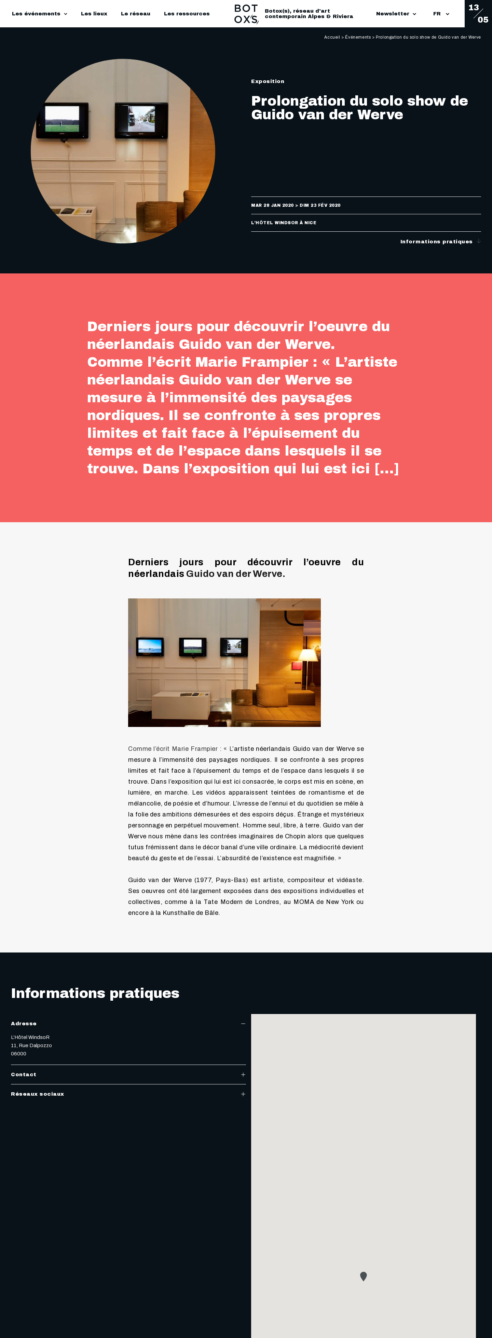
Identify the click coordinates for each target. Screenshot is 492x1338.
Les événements (36, 13)
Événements (358, 37)
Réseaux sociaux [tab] (128, 1094)
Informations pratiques (440, 241)
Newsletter (396, 13)
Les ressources (187, 13)
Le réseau (135, 13)
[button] (363, 1276)
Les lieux (94, 13)
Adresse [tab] (128, 1023)
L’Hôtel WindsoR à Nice (283, 222)
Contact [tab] (128, 1074)
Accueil (332, 37)
